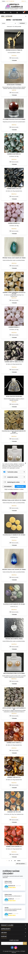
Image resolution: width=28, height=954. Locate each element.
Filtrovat (22, 23)
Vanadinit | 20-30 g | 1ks (14, 812)
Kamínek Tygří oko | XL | (14, 777)
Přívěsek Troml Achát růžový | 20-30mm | (14, 500)
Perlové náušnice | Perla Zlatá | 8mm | (14, 673)
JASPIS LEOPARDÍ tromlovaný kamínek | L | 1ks (14, 708)
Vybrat (9, 23)
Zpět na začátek (21, 863)
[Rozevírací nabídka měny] (23, 1)
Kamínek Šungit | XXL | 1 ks (14, 188)
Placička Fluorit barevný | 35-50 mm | (14, 604)
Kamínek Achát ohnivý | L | (14, 742)
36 (15, 860)
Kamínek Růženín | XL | (14, 223)
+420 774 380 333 (10, 1)
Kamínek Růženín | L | (14, 327)
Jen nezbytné (7, 486)
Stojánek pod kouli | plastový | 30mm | (14, 119)
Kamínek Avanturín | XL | (14, 154)
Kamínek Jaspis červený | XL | (14, 846)
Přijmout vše (20, 486)
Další (19, 860)
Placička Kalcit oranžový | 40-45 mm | (14, 535)
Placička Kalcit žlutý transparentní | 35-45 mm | (14, 431)
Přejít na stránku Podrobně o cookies (14, 489)
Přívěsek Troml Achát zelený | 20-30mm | (14, 258)
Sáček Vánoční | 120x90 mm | (14, 396)
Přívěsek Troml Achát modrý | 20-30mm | (14, 569)
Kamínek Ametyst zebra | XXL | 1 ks (14, 361)
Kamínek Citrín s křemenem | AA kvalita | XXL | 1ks (14, 293)
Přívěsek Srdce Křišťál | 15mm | (14, 639)
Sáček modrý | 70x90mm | (14, 84)
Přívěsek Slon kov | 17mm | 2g (14, 50)
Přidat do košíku (14, 58)
